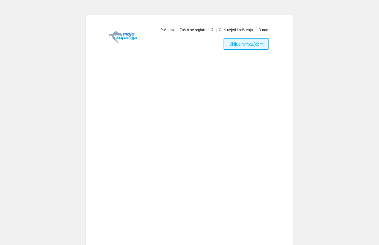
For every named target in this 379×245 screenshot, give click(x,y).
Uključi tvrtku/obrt (246, 44)
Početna (167, 30)
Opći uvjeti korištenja (236, 30)
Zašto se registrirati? (196, 30)
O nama (265, 30)
